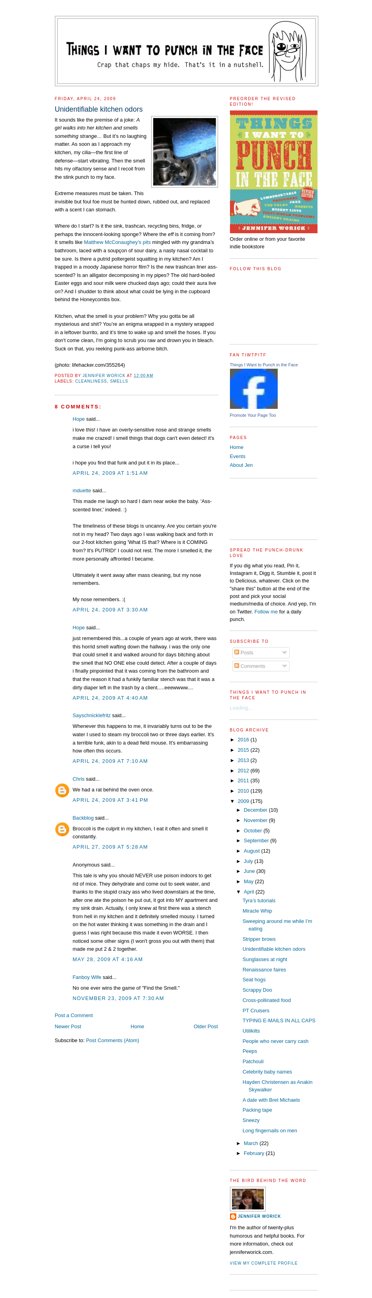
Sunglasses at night (265, 959)
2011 (244, 780)
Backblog (83, 818)
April (249, 892)
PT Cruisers (256, 1011)
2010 (244, 791)
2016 (244, 740)
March (251, 1143)
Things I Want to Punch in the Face (264, 364)
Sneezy (251, 1120)
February (255, 1153)
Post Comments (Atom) (112, 1040)
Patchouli (253, 1061)
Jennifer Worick (104, 375)
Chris (79, 779)
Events (237, 456)
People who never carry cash (276, 1041)
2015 (244, 750)
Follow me (266, 612)
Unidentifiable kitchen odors (274, 949)
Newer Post (68, 1026)
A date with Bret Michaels (271, 1100)
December (256, 810)
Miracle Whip (257, 911)
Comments (249, 666)
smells (119, 381)
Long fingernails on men (270, 1131)
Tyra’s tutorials (259, 900)
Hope (79, 419)
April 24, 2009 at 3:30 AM (110, 610)
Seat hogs (254, 980)
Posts (243, 653)
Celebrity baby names (267, 1072)
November (256, 820)
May (249, 881)
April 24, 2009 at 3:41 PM (110, 800)
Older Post (206, 1026)
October (253, 831)
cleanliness (91, 381)
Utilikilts (251, 1031)
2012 (244, 771)
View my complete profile (264, 1263)
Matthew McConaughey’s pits (117, 242)
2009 (244, 801)
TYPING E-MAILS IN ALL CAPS (279, 1020)
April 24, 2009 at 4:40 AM (110, 698)
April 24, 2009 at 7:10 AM (110, 761)
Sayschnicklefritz (92, 715)
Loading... (241, 708)
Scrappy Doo (257, 990)
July (249, 861)
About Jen (241, 465)
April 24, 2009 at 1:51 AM (110, 473)
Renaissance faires (264, 970)
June (250, 871)
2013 (244, 760)
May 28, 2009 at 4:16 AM (108, 959)
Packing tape (257, 1110)
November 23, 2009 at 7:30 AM (118, 998)
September (257, 840)
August (252, 851)
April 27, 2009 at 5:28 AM (110, 847)
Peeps (250, 1051)
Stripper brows (259, 939)
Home (137, 1026)
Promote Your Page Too (253, 415)
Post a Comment (74, 1015)
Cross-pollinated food (267, 1000)
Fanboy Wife (87, 977)
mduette (82, 490)
